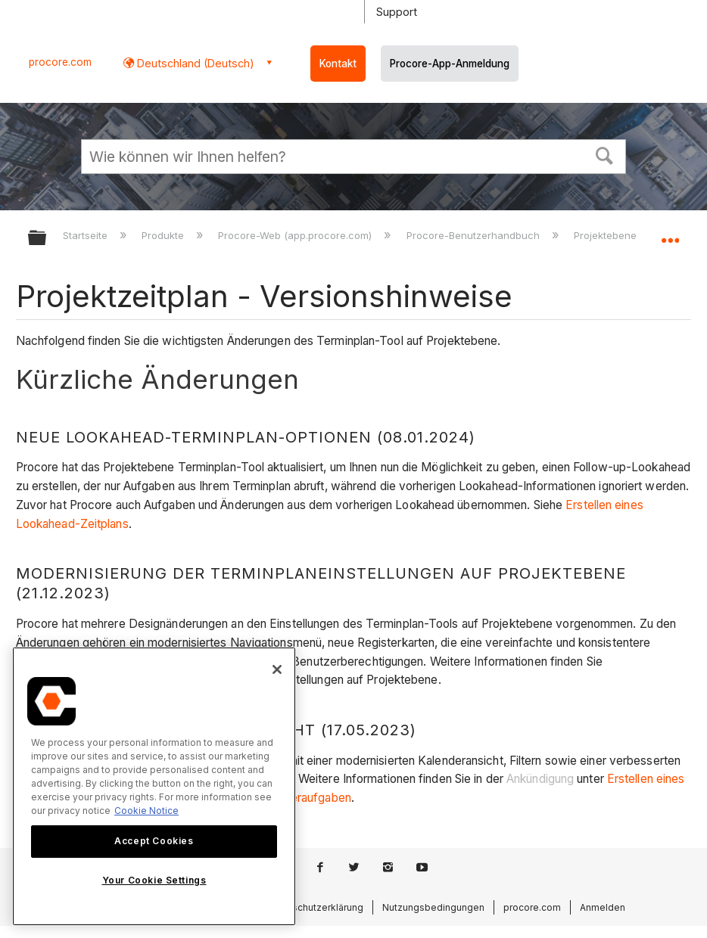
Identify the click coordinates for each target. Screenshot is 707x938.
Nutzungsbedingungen (433, 907)
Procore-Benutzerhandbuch (474, 235)
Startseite (87, 235)
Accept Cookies (153, 840)
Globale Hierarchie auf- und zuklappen (47, 239)
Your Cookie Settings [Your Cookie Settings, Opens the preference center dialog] (154, 880)
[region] (154, 786)
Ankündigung (540, 779)
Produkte (164, 235)
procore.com (60, 62)
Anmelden (602, 907)
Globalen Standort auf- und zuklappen (670, 233)
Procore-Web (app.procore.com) (296, 235)
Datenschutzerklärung (314, 907)
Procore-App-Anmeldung (449, 63)
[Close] (277, 669)
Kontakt (338, 63)
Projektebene (607, 235)
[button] (605, 154)
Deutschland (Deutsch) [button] (194, 63)
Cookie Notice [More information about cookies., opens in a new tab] (146, 810)
